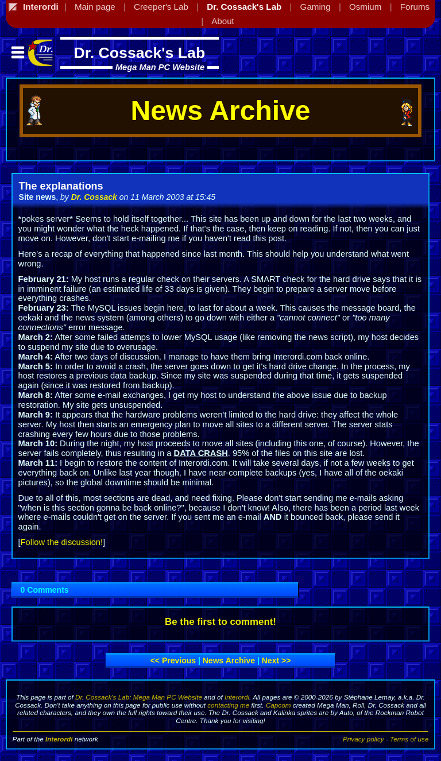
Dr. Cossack (94, 197)
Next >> (276, 660)
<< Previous (173, 660)
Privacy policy (363, 739)
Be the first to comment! (220, 621)
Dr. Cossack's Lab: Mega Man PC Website (138, 697)
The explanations (61, 186)
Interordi (237, 697)
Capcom (278, 705)
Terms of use (409, 739)
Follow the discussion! (62, 542)
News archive (229, 660)
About (222, 21)
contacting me (228, 705)
